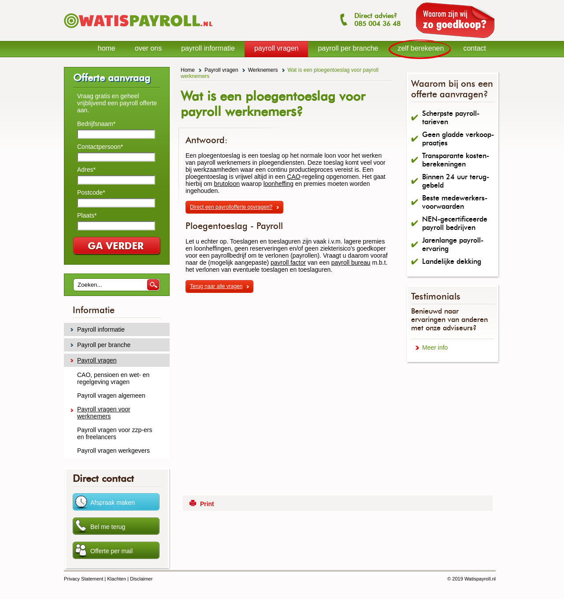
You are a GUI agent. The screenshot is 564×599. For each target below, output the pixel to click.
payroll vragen (276, 48)
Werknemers (263, 70)
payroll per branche (348, 48)
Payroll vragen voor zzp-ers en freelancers (114, 433)
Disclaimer (141, 578)
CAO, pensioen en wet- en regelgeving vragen (113, 378)
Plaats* (86, 215)
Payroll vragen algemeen (111, 395)
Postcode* (91, 192)
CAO (293, 176)
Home (188, 70)
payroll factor (288, 262)
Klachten (116, 578)
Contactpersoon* (100, 146)
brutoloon (227, 183)
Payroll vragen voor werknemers (103, 413)
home (106, 48)
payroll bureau (351, 262)
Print (207, 503)
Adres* (86, 169)
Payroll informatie (101, 329)
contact (474, 48)
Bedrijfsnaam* (96, 123)
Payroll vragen (221, 70)
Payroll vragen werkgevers (113, 450)
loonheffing (278, 183)
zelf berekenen (420, 48)
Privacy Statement (83, 578)
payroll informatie (208, 48)
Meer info (435, 347)
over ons (148, 48)
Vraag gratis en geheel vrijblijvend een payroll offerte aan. (117, 103)
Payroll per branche (103, 344)
